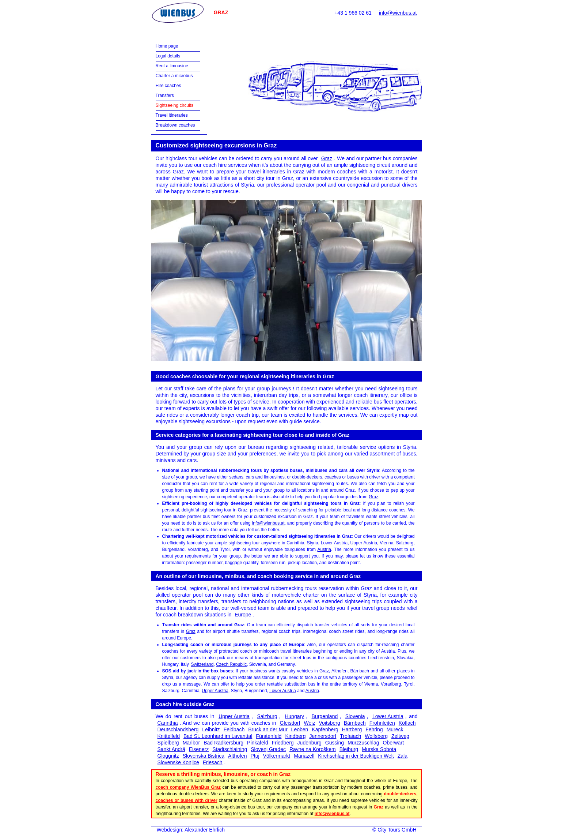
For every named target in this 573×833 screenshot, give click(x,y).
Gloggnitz (168, 756)
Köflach (407, 723)
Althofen (339, 670)
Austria (324, 549)
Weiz (309, 723)
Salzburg (267, 716)
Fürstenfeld (268, 736)
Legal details (168, 56)
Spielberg (168, 743)
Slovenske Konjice (178, 762)
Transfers (165, 95)
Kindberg (295, 736)
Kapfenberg (325, 729)
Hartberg (352, 729)
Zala (402, 756)
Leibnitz (211, 729)
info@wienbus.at (398, 13)
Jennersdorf (322, 736)
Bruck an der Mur (267, 729)
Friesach (213, 762)
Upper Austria (215, 690)
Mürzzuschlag (363, 743)
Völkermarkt (277, 756)
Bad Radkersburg (223, 743)
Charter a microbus (174, 75)
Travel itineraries (172, 115)
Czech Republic (231, 664)
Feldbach (234, 729)
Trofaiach (350, 736)
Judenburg (309, 743)
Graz (326, 158)
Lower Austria (282, 690)
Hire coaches (168, 85)
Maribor (191, 743)
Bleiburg (348, 749)
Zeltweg (400, 736)
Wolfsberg (376, 736)
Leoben (299, 729)
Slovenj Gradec (268, 749)
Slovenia (355, 716)
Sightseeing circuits (174, 105)
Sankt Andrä (171, 749)
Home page (167, 46)
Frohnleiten (382, 723)
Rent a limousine (172, 65)
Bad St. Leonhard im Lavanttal (217, 736)
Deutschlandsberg (178, 729)
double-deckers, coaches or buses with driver (336, 477)
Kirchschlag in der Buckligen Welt (356, 756)
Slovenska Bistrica (203, 756)
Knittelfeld (169, 736)
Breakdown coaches (175, 125)
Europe (243, 615)
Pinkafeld (257, 743)
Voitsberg (329, 723)
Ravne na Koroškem (312, 749)
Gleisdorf (290, 723)
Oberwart (393, 743)
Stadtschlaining (229, 749)
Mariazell (304, 756)
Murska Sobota (379, 749)
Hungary (294, 716)
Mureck (395, 729)
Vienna (371, 684)
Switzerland (202, 664)
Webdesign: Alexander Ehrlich (191, 830)
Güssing (334, 743)
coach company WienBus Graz (188, 787)
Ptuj (254, 756)
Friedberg (283, 743)
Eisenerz (199, 749)
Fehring (374, 729)
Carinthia (168, 723)
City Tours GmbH (396, 830)
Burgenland (325, 716)
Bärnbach (359, 670)
